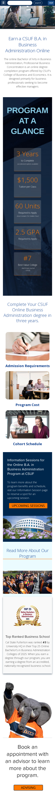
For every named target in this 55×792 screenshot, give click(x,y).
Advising (28, 787)
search (38, 2)
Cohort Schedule (27, 443)
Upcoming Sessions (28, 505)
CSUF (51, 3)
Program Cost (27, 404)
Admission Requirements (27, 365)
